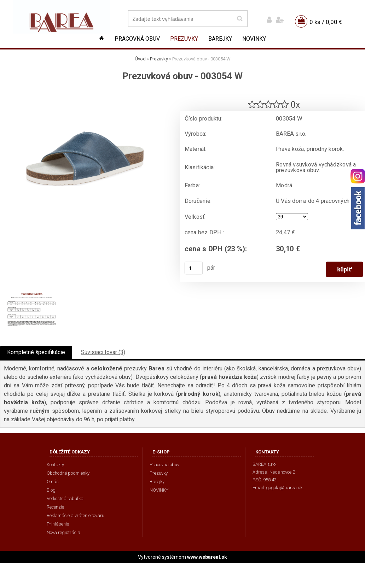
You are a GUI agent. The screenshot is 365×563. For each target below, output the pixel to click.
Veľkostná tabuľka (65, 498)
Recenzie (55, 507)
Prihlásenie (58, 524)
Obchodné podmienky (68, 473)
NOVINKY (254, 38)
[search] (239, 18)
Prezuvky (184, 38)
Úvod (140, 58)
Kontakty (55, 464)
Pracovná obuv (137, 38)
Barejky (220, 38)
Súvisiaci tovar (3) (103, 352)
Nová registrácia (63, 532)
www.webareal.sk (207, 557)
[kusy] (194, 268)
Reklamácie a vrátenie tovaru (75, 515)
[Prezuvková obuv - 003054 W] (84, 93)
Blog (51, 490)
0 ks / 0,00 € (325, 21)
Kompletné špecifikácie (36, 352)
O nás (53, 481)
